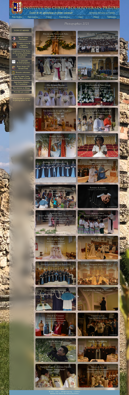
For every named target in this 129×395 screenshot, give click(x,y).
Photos (96, 17)
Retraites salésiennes (21, 72)
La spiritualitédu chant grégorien (21, 62)
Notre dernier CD (21, 67)
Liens (80, 17)
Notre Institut (17, 17)
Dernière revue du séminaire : (21, 45)
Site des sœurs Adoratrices (20, 38)
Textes (48, 17)
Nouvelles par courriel (21, 92)
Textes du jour (64, 17)
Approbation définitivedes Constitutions (21, 83)
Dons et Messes (21, 30)
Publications (111, 17)
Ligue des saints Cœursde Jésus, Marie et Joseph (21, 77)
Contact (77, 392)
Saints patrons (33, 17)
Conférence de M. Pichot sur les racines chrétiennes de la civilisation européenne (22, 54)
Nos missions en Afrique (21, 88)
